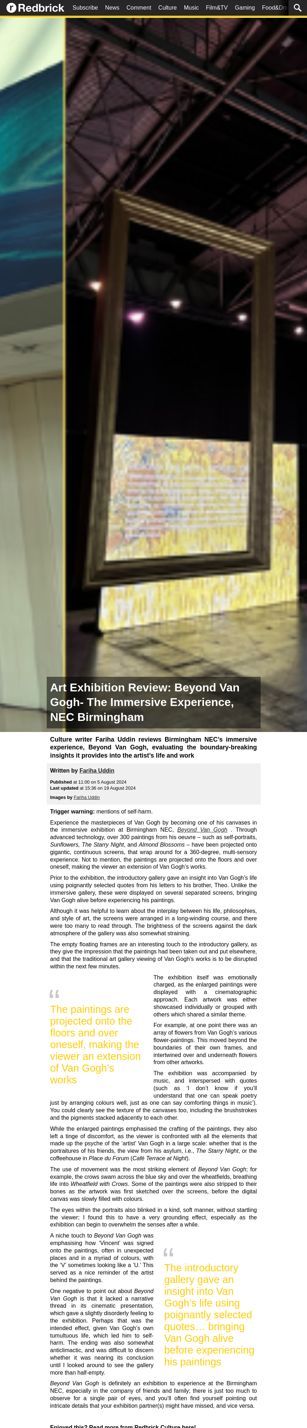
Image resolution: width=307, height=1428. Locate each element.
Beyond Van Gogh (202, 830)
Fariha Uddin (97, 771)
